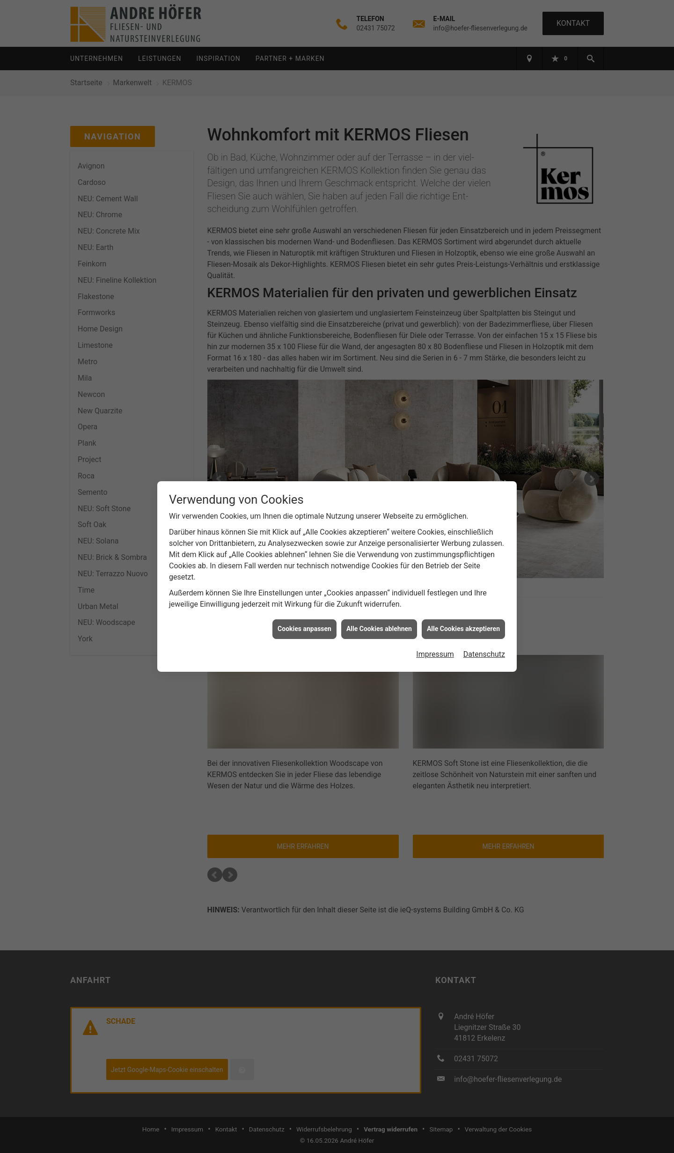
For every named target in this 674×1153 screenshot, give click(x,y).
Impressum (435, 637)
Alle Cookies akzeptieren (463, 613)
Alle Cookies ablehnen (379, 613)
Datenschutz (484, 637)
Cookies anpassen (304, 613)
